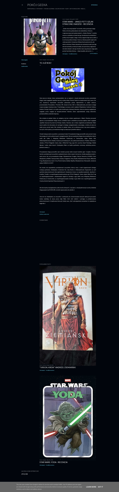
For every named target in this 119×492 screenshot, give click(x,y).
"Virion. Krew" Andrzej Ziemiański (58, 367)
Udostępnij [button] (65, 53)
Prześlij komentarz (73, 53)
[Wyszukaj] (94, 5)
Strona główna (49, 8)
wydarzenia (24, 66)
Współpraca (31, 8)
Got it (100, 487)
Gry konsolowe (74, 8)
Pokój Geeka (37, 5)
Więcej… (83, 8)
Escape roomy (59, 8)
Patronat (39, 8)
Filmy (67, 8)
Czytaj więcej (94, 53)
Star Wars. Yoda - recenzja (54, 462)
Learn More (91, 487)
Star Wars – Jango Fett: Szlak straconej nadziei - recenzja (77, 22)
